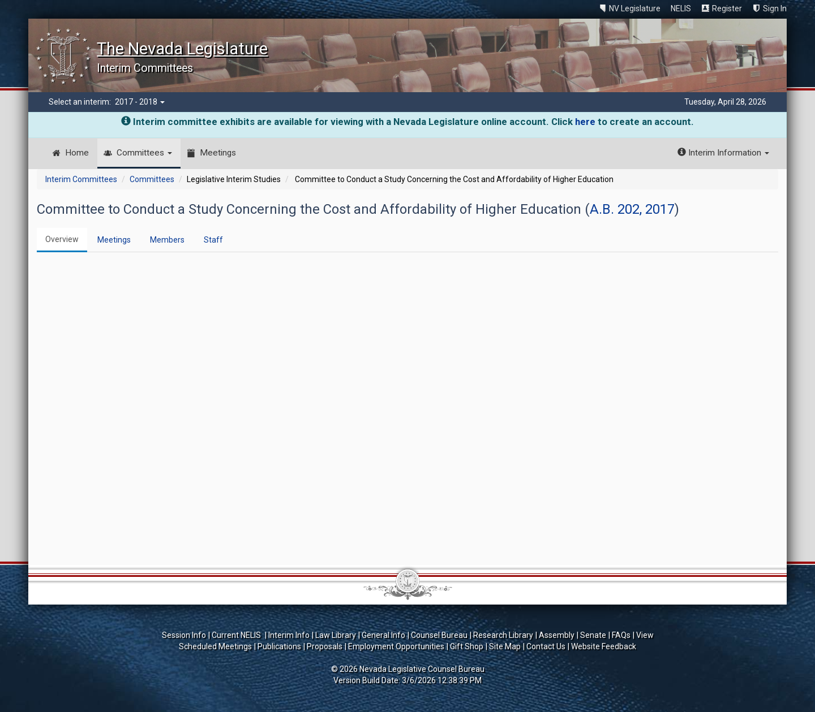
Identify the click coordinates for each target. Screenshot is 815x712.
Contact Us (545, 646)
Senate (593, 635)
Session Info (184, 635)
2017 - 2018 (140, 101)
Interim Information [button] (723, 153)
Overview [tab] (62, 239)
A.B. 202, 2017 (632, 209)
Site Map (505, 646)
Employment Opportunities (396, 646)
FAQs (621, 635)
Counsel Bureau (439, 635)
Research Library (503, 635)
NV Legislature (634, 8)
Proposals (324, 646)
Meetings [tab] (114, 239)
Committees (144, 153)
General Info (383, 635)
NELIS (681, 8)
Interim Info (289, 635)
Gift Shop (466, 646)
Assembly (556, 635)
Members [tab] (167, 239)
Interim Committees (81, 179)
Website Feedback (603, 646)
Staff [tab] (213, 239)
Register (727, 8)
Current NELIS (237, 635)
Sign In (775, 8)
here (585, 121)
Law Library (335, 635)
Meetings (218, 153)
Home (77, 153)
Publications (279, 646)
